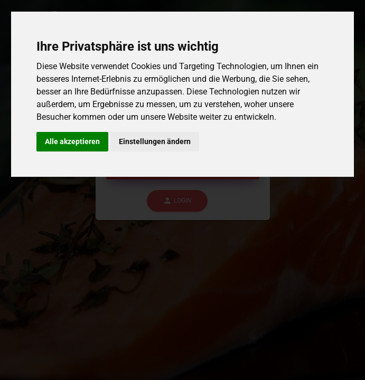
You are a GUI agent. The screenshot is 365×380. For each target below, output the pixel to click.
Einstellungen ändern (155, 141)
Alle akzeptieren (72, 141)
